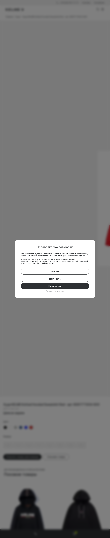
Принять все (54, 286)
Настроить (55, 279)
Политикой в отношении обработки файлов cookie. (54, 262)
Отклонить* (55, 271)
